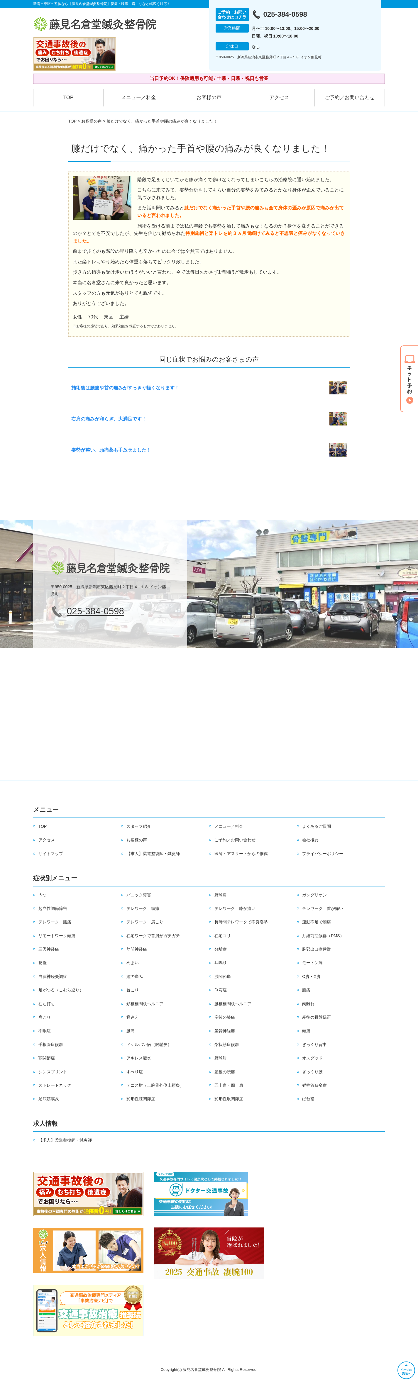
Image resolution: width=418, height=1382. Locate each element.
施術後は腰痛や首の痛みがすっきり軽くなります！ (125, 387)
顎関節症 (46, 1058)
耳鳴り (220, 962)
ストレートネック (54, 1085)
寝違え (132, 1017)
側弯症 (220, 990)
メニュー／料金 (138, 97)
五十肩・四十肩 (228, 1085)
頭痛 (306, 1030)
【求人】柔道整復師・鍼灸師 (153, 853)
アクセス (279, 97)
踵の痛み (134, 976)
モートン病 (312, 962)
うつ (42, 895)
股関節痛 (222, 976)
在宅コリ (222, 935)
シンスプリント (52, 1071)
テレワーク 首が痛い (322, 908)
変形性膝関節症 (140, 1098)
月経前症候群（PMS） (323, 935)
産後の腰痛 (224, 1071)
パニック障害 (138, 895)
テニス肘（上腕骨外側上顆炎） (155, 1085)
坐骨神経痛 (224, 1030)
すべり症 (134, 1071)
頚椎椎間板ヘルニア (144, 1003)
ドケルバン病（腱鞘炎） (149, 1044)
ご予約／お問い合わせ (350, 97)
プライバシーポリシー (322, 853)
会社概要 (310, 839)
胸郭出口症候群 (316, 949)
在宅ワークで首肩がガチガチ (153, 935)
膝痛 (306, 990)
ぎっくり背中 (314, 1044)
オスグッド (312, 1058)
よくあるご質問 (316, 826)
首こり (132, 990)
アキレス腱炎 (138, 1058)
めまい (132, 962)
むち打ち (46, 1003)
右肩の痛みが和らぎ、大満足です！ (108, 418)
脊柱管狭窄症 (314, 1085)
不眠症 (44, 1030)
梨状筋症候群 (226, 1044)
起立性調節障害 (52, 908)
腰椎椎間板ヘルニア (232, 1003)
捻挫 (42, 962)
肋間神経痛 (136, 949)
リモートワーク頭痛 (56, 935)
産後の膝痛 (224, 1017)
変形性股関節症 (228, 1098)
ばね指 (308, 1098)
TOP (68, 97)
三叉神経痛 (48, 949)
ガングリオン (314, 895)
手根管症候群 (50, 1044)
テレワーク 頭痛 (142, 908)
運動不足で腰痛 (316, 922)
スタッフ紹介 (138, 826)
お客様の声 (209, 97)
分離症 (220, 949)
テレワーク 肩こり (144, 922)
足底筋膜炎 (48, 1098)
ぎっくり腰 (312, 1071)
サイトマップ (50, 853)
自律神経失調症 (52, 976)
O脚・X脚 (311, 976)
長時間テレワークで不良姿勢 (241, 922)
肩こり (44, 1017)
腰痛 (130, 1030)
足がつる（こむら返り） (61, 990)
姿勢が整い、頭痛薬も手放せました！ (111, 449)
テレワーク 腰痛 (54, 922)
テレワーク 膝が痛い (234, 908)
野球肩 (220, 895)
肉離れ (308, 1003)
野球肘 (220, 1058)
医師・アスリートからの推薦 (241, 853)
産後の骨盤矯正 (316, 1017)
